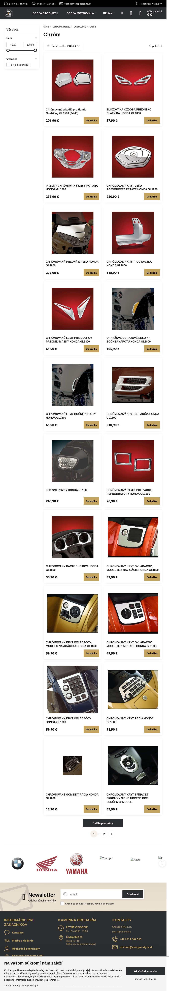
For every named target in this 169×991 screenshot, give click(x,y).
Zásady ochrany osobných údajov (21, 985)
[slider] (8, 50)
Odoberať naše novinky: (42, 900)
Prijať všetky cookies (145, 971)
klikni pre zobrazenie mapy (81, 943)
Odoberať (132, 894)
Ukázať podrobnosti (145, 978)
